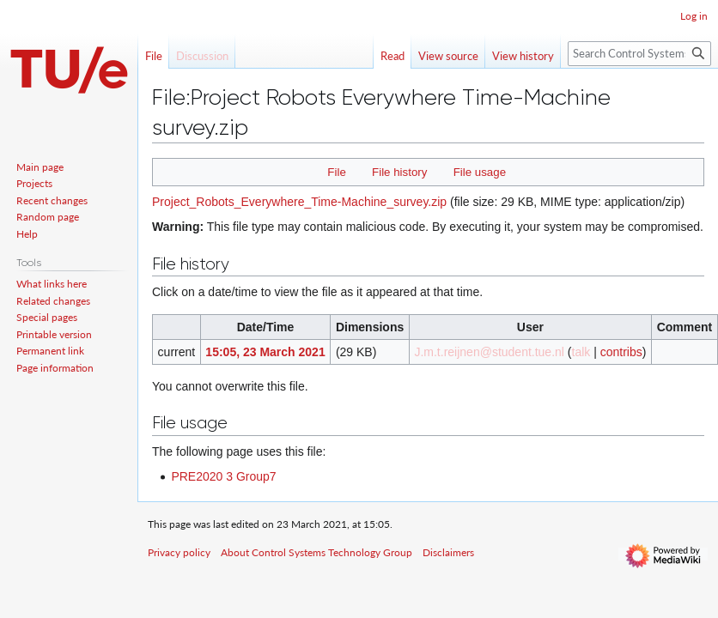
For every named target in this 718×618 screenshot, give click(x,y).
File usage (479, 172)
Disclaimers (448, 552)
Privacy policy (179, 552)
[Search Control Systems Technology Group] (639, 53)
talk (581, 352)
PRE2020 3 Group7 (223, 476)
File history (399, 172)
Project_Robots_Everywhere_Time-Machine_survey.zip (299, 202)
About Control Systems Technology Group (316, 552)
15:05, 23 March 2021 (265, 352)
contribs (621, 352)
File (336, 172)
